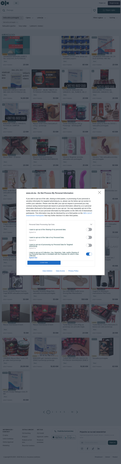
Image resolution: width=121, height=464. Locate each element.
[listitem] (60, 224)
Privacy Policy (73, 271)
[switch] (89, 229)
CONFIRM (44, 263)
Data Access (60, 271)
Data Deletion (47, 271)
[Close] (100, 193)
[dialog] (60, 232)
